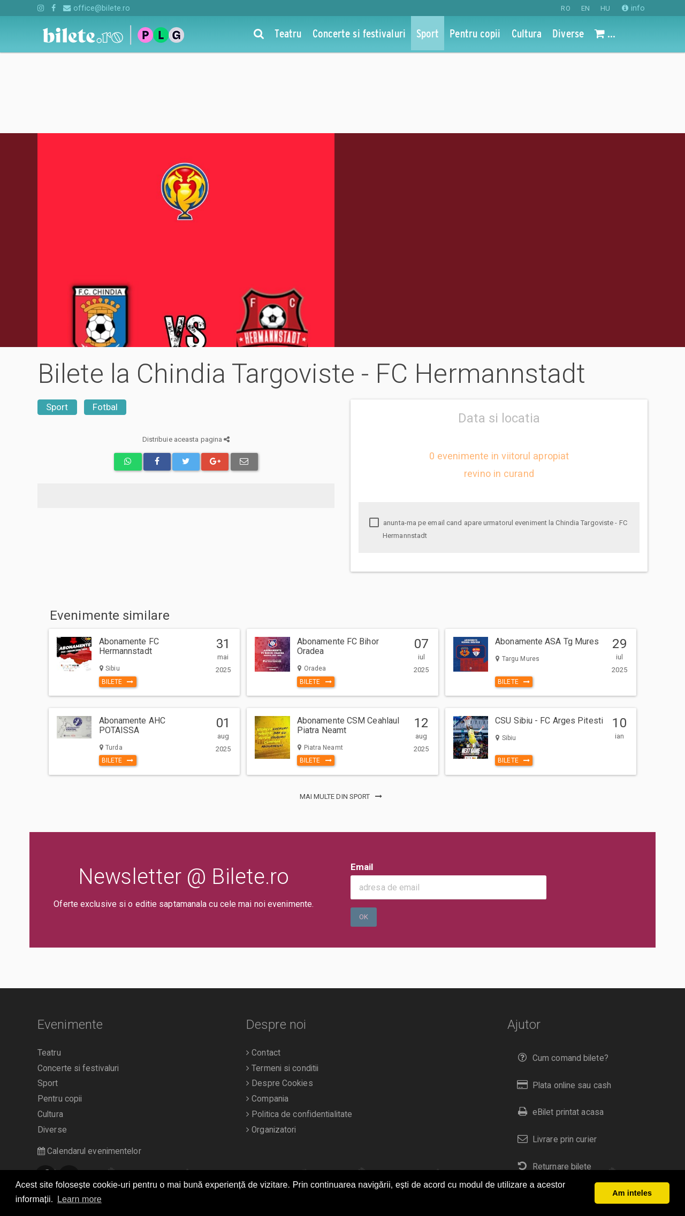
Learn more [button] (79, 1199)
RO (565, 8)
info (633, 8)
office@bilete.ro (96, 8)
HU (605, 8)
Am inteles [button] (632, 1193)
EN (585, 8)
